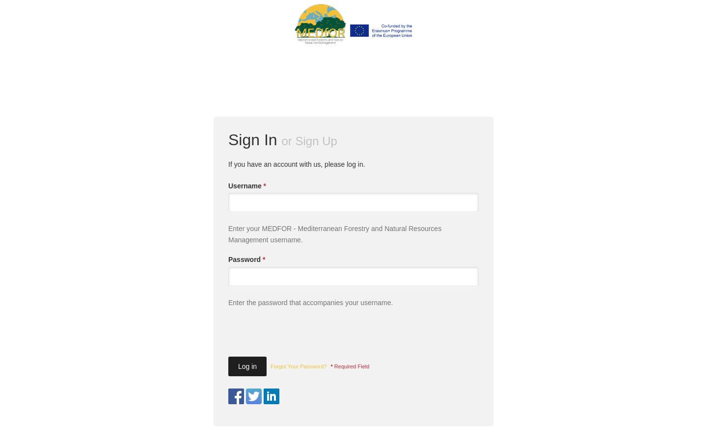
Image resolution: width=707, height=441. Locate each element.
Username (247, 186)
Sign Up (316, 141)
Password (246, 259)
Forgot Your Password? (298, 366)
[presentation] (303, 336)
